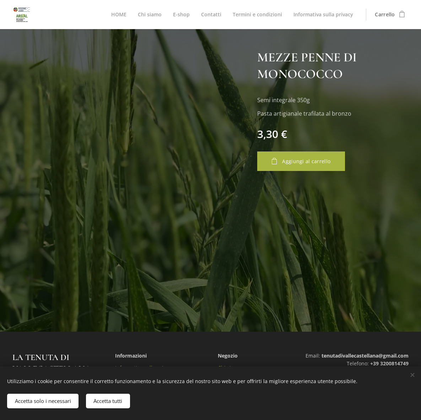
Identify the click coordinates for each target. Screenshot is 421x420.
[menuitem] (113, 14)
